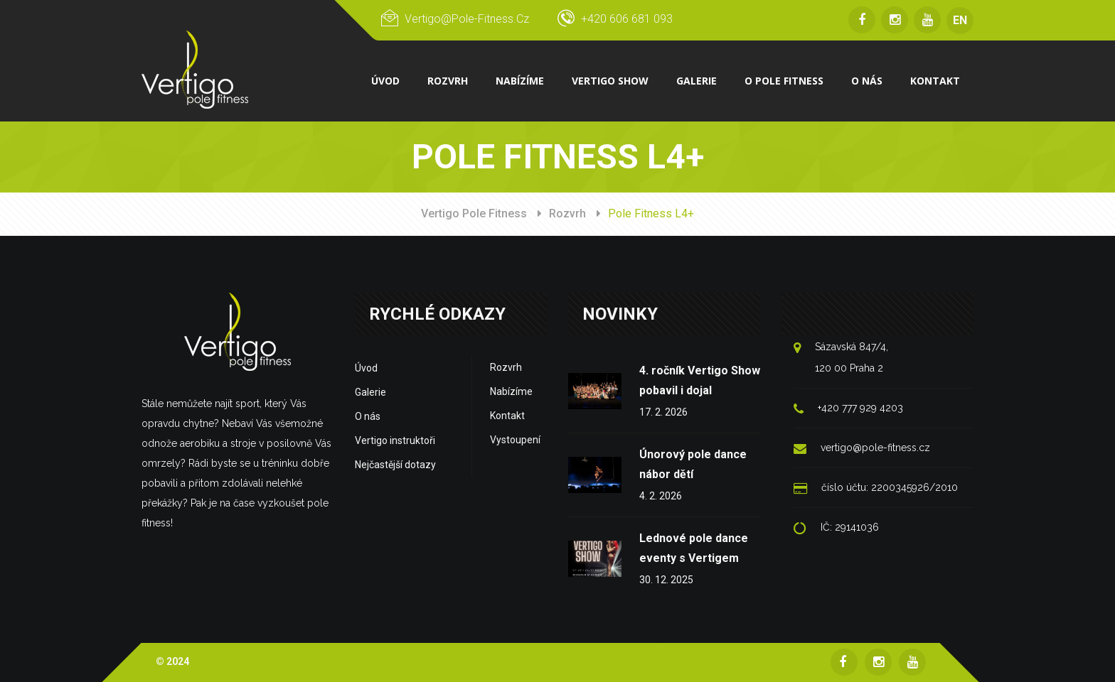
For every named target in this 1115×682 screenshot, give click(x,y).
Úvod (366, 368)
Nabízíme (511, 391)
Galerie (370, 392)
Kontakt (507, 415)
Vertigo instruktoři (395, 440)
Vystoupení (515, 439)
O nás (367, 416)
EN (960, 20)
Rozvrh (567, 213)
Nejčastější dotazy (395, 464)
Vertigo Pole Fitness (474, 213)
